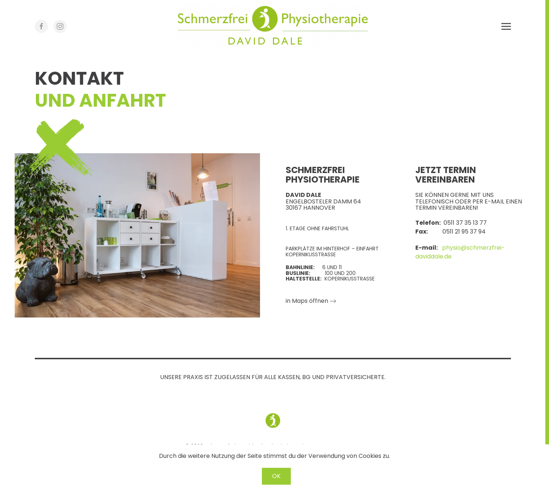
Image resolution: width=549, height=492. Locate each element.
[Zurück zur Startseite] (273, 26)
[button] (506, 26)
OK (276, 476)
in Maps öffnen (307, 301)
